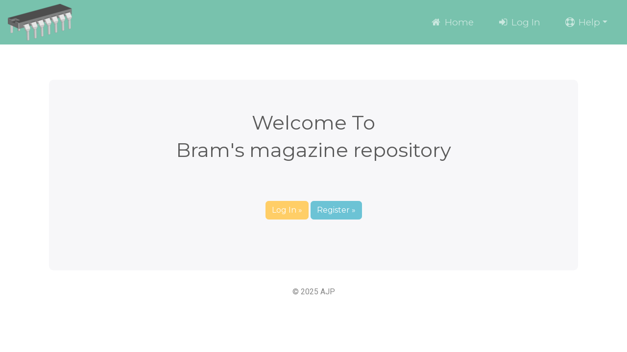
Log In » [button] (287, 210)
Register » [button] (336, 210)
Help (582, 22)
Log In (519, 22)
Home (452, 22)
